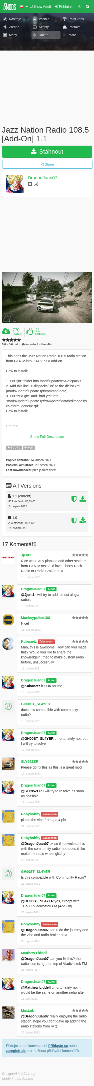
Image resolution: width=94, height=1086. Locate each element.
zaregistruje (16, 1051)
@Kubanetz (30, 686)
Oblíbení (40, 333)
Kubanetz (29, 641)
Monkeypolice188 (35, 618)
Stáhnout (47, 151)
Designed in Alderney (18, 1074)
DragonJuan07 (42, 178)
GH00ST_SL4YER (35, 704)
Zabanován (46, 641)
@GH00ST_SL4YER (37, 739)
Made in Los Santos (17, 1079)
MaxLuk (27, 1010)
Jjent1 (26, 555)
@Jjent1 (27, 595)
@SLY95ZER (31, 791)
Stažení (17, 333)
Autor (51, 589)
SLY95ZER (29, 762)
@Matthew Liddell (36, 987)
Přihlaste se (58, 1046)
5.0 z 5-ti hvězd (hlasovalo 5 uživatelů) (27, 344)
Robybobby (30, 814)
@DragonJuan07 (35, 844)
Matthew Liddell (34, 953)
